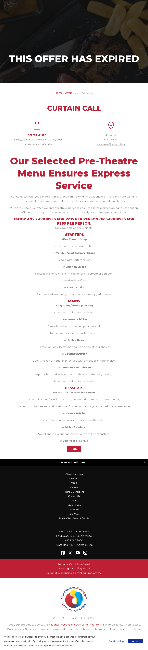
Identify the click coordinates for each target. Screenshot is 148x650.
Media (74, 482)
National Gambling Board (74, 564)
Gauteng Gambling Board (74, 568)
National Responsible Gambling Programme (74, 573)
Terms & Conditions (72, 462)
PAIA (74, 500)
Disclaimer (74, 509)
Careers (74, 487)
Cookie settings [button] (116, 641)
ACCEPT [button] (135, 641)
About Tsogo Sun (74, 474)
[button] (74, 462)
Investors (74, 478)
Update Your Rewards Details (74, 518)
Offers (69, 92)
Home (59, 92)
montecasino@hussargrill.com (111, 144)
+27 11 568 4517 (111, 139)
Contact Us (74, 496)
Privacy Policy (74, 505)
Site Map (74, 513)
